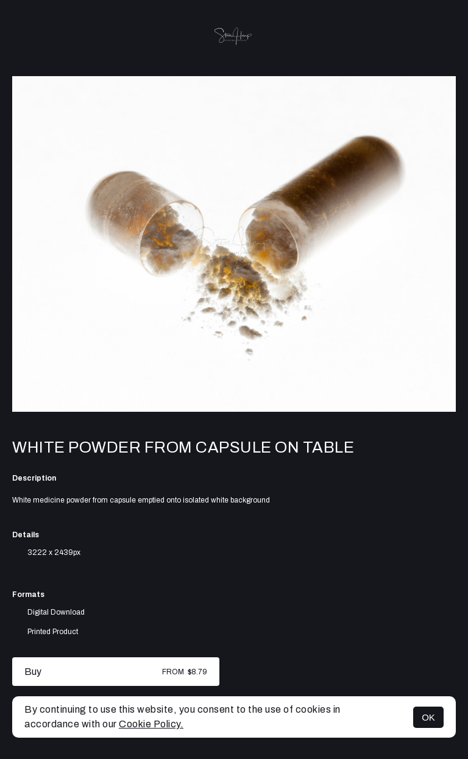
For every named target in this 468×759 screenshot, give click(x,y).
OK (428, 717)
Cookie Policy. (151, 724)
